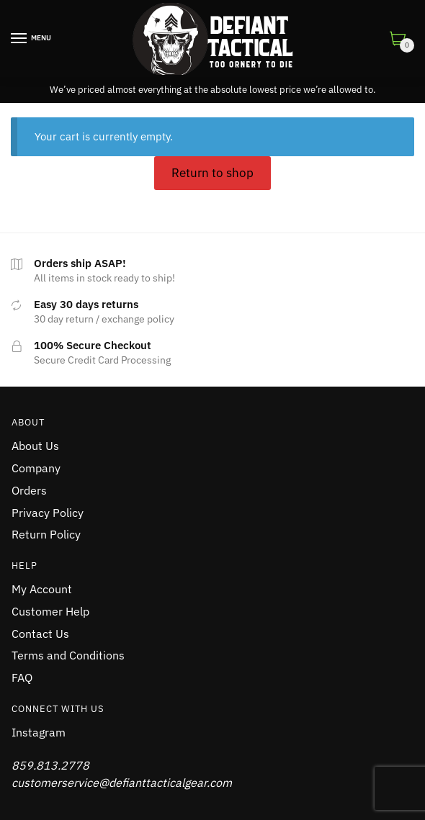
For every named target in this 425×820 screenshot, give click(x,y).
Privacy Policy (48, 512)
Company (36, 468)
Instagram (39, 732)
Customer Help (50, 611)
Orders (29, 490)
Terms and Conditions (68, 655)
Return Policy (46, 534)
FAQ (22, 677)
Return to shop (212, 173)
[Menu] (19, 39)
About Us (35, 445)
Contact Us (40, 633)
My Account (42, 589)
